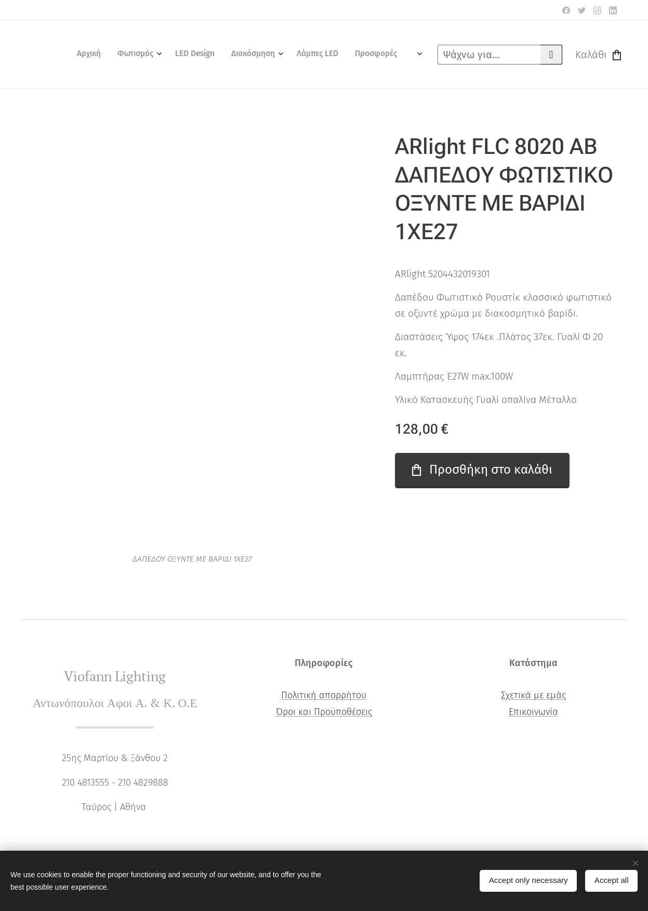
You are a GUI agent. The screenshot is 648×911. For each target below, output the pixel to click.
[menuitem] (311, 55)
